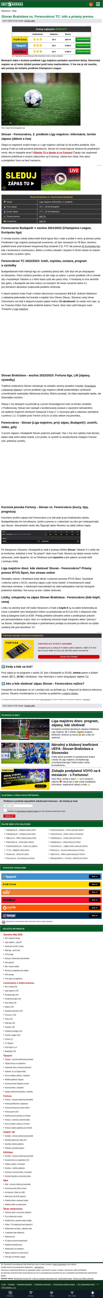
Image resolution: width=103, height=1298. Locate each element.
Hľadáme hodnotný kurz (13, 1245)
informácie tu (86, 699)
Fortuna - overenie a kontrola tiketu (17, 1120)
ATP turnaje (9, 954)
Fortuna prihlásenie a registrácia (16, 1104)
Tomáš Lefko (29, 21)
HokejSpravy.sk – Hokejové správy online (21, 830)
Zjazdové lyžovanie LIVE (14, 1011)
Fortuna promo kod (12, 1112)
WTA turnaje (9, 974)
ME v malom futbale (12, 966)
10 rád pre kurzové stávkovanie (16, 1241)
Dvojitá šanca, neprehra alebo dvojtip (18, 1220)
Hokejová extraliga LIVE (13, 1031)
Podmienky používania (43, 1284)
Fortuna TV (9, 1039)
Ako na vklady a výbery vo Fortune (17, 1124)
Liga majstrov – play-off (13, 942)
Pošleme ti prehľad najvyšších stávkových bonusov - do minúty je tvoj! (41, 801)
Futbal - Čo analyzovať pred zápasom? (19, 1224)
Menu (98, 4)
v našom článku (69, 693)
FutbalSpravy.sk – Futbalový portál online (21, 834)
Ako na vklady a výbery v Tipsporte (17, 1075)
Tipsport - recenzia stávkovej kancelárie (19, 1059)
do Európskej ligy (91, 246)
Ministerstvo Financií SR (22, 1279)
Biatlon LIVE (9, 1007)
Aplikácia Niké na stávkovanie (15, 1204)
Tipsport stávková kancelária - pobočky (19, 1092)
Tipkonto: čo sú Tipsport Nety (15, 1071)
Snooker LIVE (10, 1027)
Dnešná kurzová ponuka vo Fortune (17, 1116)
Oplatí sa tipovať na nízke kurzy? (16, 1253)
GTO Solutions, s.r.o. (8, 1288)
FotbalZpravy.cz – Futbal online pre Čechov (65, 838)
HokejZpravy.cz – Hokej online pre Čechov (65, 842)
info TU (42, 216)
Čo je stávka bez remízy (13, 1216)
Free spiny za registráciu (14, 979)
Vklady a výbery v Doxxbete (15, 1164)
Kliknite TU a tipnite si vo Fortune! (53, 152)
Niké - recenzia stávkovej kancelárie (18, 1184)
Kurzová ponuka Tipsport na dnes (17, 1084)
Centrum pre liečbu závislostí (83, 1279)
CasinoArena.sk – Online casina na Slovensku (66, 834)
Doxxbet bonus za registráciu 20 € (17, 1160)
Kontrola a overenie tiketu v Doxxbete (18, 1172)
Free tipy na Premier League (15, 1257)
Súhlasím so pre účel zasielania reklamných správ (36, 811)
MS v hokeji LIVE (11, 987)
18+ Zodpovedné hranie (86, 1284)
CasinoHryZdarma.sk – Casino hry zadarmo (21, 846)
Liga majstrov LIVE (12, 991)
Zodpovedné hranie (65, 1279)
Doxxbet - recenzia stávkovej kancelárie (19, 1156)
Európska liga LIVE (12, 995)
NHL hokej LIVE (10, 1003)
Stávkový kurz (10, 1237)
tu (70, 608)
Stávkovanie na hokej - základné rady (18, 1228)
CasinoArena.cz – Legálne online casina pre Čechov (69, 846)
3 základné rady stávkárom (14, 1233)
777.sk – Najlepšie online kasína (17, 850)
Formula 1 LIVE (10, 1015)
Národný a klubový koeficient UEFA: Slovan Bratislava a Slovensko (75, 749)
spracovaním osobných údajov (27, 811)
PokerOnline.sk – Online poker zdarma (20, 842)
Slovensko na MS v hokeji (14, 946)
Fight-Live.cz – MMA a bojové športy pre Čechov (67, 854)
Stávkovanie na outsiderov (14, 1249)
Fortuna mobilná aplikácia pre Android (18, 1128)
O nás (3, 1284)
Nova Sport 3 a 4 (11, 1047)
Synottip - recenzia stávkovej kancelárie (19, 1136)
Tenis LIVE (9, 1019)
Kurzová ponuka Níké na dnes (16, 1188)
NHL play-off (9, 962)
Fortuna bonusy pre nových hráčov (17, 1108)
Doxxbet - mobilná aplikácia (15, 1168)
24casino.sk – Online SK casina (17, 854)
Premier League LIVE (12, 1035)
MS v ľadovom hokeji (12, 938)
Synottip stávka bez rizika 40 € (16, 1140)
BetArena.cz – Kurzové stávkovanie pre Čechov (67, 850)
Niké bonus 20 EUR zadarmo (15, 1196)
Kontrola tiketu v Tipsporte (14, 1088)
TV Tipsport (9, 1043)
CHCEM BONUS (83, 40)
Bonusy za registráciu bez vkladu (16, 970)
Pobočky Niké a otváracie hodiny (16, 1200)
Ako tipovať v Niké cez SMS (15, 1192)
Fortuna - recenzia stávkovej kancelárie (19, 1100)
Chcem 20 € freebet (68, 657)
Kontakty (11, 1284)
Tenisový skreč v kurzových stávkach (18, 1212)
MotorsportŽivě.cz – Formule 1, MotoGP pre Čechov (69, 858)
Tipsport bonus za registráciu (15, 1063)
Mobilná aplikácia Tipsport (14, 1079)
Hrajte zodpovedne (45, 699)
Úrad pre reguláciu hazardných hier (44, 1279)
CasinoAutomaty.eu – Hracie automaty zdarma (67, 830)
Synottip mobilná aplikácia (14, 1144)
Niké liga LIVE (10, 1023)
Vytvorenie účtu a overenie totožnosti (18, 1067)
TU (87, 676)
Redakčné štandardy (24, 1284)
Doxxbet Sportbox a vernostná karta (18, 1176)
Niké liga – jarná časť (12, 950)
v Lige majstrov (20, 309)
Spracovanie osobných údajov (64, 1284)
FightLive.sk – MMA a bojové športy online (21, 838)
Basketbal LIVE (10, 1051)
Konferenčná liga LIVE (13, 999)
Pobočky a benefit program (14, 1148)
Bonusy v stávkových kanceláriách (17, 958)
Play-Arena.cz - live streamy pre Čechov (20, 858)
